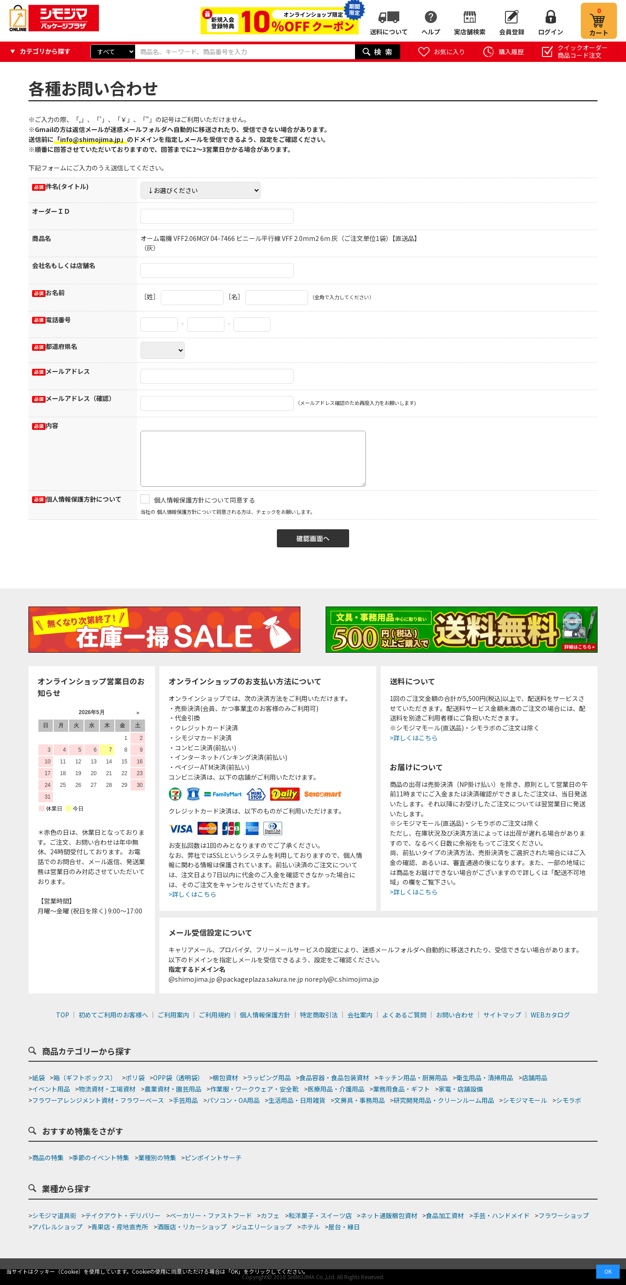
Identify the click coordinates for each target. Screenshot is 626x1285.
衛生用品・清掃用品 (484, 1077)
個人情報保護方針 (265, 1014)
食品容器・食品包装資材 (334, 1077)
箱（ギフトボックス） (85, 1077)
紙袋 (38, 1077)
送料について (389, 31)
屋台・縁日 (344, 1226)
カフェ (270, 1215)
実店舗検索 (470, 31)
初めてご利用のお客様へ (113, 1014)
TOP (62, 1014)
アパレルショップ (57, 1226)
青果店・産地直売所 (119, 1226)
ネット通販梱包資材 (388, 1215)
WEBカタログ (550, 1014)
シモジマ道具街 (54, 1215)
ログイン (550, 31)
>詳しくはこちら (192, 894)
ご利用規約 (214, 1014)
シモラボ (568, 1100)
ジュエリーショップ (263, 1226)
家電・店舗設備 (461, 1088)
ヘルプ (430, 31)
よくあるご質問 (404, 1014)
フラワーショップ (563, 1215)
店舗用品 (534, 1077)
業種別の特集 (157, 1157)
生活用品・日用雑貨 (296, 1100)
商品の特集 (48, 1157)
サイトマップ (502, 1014)
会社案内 (360, 1014)
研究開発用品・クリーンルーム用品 (443, 1100)
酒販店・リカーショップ (192, 1226)
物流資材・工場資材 (107, 1088)
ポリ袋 (135, 1077)
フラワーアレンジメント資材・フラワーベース (98, 1100)
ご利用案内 (173, 1014)
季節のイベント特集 (100, 1157)
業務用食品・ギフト (401, 1088)
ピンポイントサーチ (213, 1157)
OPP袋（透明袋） (178, 1077)
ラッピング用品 (269, 1077)
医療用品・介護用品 (336, 1088)
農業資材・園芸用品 (173, 1088)
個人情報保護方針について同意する (204, 499)
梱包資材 (225, 1077)
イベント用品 (51, 1088)
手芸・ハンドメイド (501, 1215)
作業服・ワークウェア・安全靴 (254, 1088)
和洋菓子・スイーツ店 (320, 1215)
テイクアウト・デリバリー (123, 1215)
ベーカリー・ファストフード (211, 1215)
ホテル (310, 1226)
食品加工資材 (445, 1215)
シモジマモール (525, 1100)
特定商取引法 (319, 1014)
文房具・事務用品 (359, 1100)
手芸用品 (185, 1100)
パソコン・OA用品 (233, 1100)
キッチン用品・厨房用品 (413, 1077)
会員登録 (511, 31)
